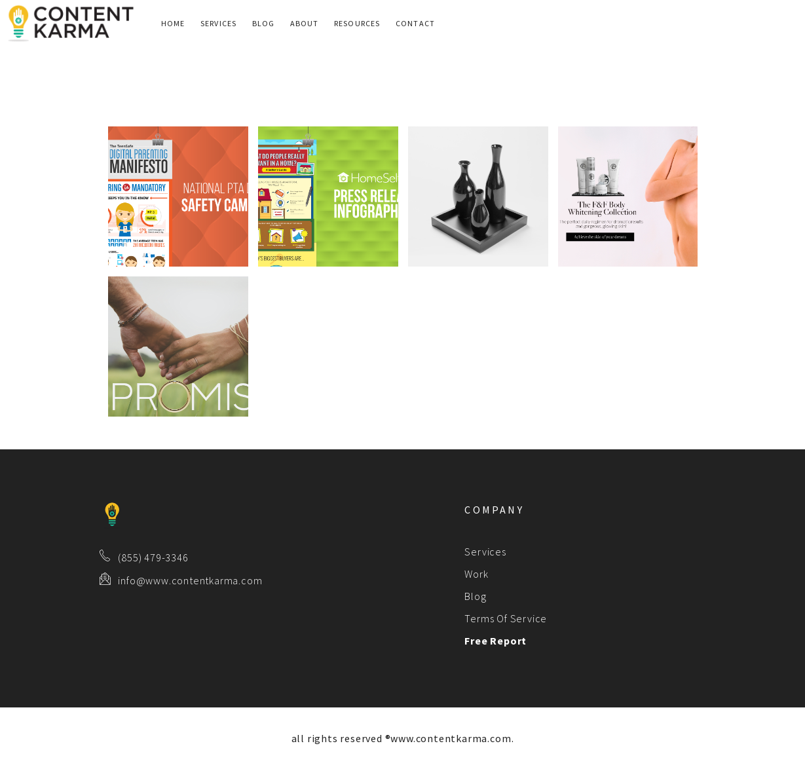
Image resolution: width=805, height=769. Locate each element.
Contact (415, 23)
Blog (263, 23)
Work (476, 573)
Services (218, 23)
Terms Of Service (505, 618)
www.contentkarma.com (450, 738)
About (304, 23)
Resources (357, 23)
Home (173, 23)
